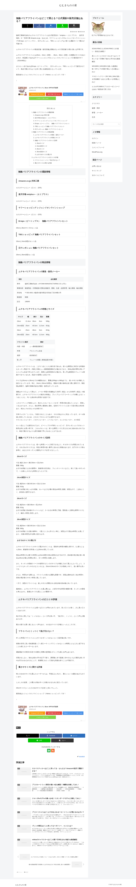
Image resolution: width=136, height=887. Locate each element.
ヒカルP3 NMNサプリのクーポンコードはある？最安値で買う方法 (106, 88)
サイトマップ (96, 171)
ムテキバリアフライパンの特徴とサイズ (47, 137)
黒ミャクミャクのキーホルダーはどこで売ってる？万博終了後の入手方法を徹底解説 (106, 59)
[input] (106, 124)
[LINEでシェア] (62, 26)
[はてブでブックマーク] (50, 26)
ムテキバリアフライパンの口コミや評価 (45, 157)
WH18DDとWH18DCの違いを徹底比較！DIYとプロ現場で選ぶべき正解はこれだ (106, 69)
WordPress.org (97, 152)
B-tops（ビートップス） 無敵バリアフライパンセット (52, 123)
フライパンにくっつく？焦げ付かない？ (47, 160)
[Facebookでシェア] (39, 26)
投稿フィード (96, 143)
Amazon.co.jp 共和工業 (42, 115)
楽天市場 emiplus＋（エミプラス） (46, 118)
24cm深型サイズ (42, 146)
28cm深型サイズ (42, 151)
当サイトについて (98, 175)
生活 (18, 727)
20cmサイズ (40, 143)
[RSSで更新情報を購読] (53, 750)
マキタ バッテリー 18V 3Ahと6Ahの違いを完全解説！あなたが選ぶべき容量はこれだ (106, 79)
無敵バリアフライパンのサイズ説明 (46, 140)
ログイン (95, 138)
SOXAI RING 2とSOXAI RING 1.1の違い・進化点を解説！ (105, 50)
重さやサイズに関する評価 (43, 163)
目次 (48, 108)
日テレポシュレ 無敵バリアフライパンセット (49, 129)
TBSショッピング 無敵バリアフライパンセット (49, 126)
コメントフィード (98, 147)
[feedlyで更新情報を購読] (49, 750)
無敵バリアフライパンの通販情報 (43, 112)
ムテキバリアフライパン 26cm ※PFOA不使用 (43, 88)
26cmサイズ (40, 149)
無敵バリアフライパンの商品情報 (43, 132)
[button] (74, 26)
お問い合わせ (96, 166)
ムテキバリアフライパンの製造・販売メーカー (49, 135)
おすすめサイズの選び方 (44, 154)
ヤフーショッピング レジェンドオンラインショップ (51, 120)
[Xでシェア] (27, 26)
